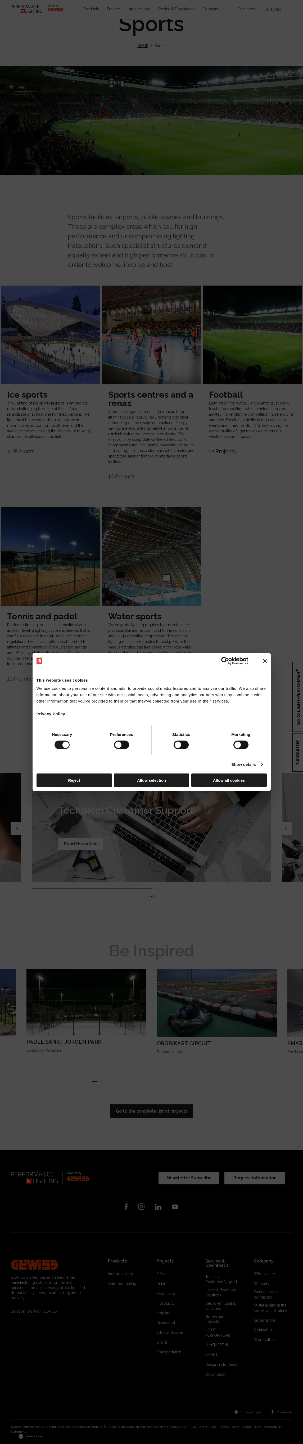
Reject (74, 780)
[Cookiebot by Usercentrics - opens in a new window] (225, 661)
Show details (243, 764)
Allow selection (151, 780)
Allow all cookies (229, 780)
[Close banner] (265, 661)
